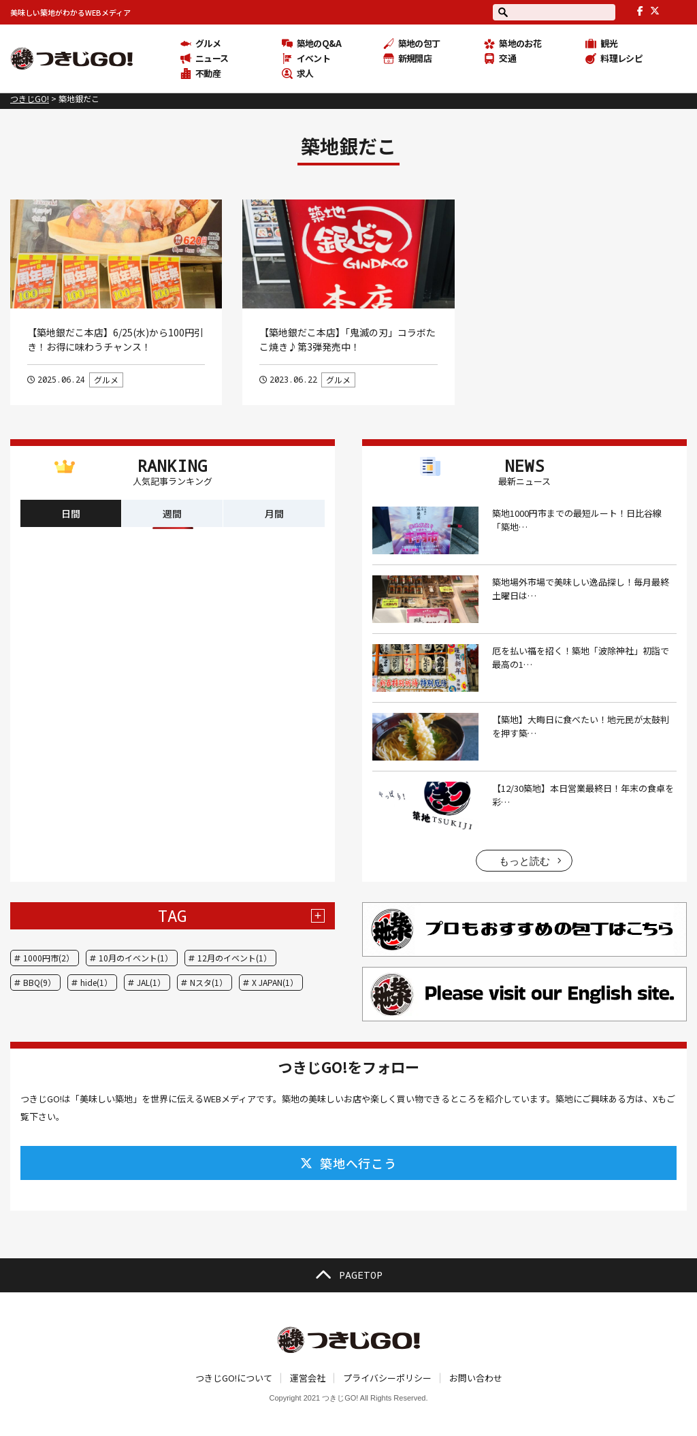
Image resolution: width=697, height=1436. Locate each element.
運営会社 (307, 1377)
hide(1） (96, 982)
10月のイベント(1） (136, 957)
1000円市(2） (48, 957)
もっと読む (524, 861)
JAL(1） (151, 982)
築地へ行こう (348, 1163)
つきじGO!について (233, 1377)
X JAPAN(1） (275, 982)
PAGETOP (348, 1275)
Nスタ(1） (208, 982)
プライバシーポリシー (387, 1377)
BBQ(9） (39, 982)
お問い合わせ (475, 1377)
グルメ (106, 379)
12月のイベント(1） (234, 957)
